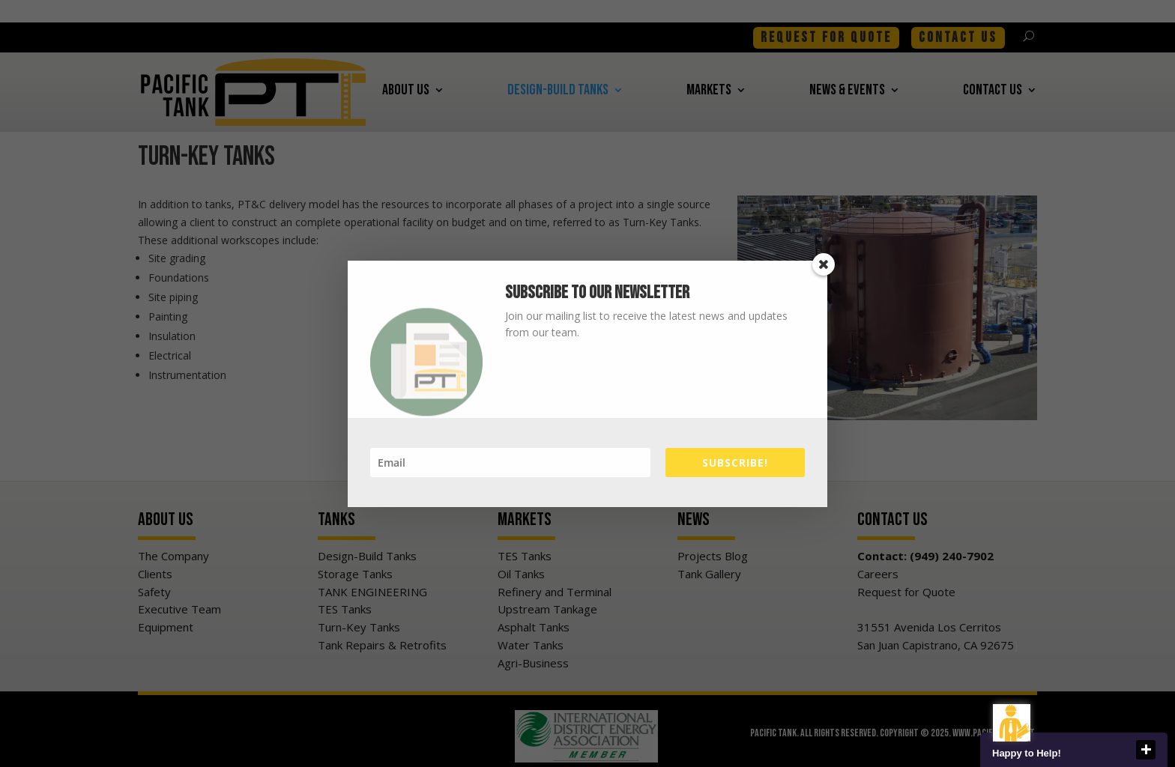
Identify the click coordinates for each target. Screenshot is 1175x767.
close (1146, 750)
